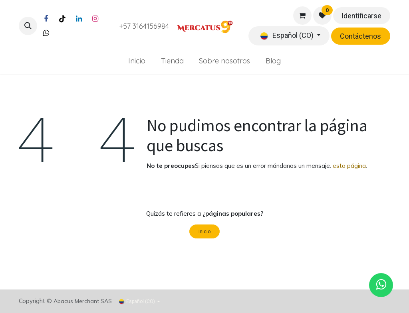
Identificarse (361, 16)
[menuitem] (136, 61)
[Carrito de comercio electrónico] (302, 15)
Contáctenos (360, 36)
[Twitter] (46, 33)
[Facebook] (46, 19)
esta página (349, 165)
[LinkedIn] (78, 19)
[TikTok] (62, 19)
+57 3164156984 (144, 26)
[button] (28, 26)
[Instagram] (95, 19)
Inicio (204, 231)
